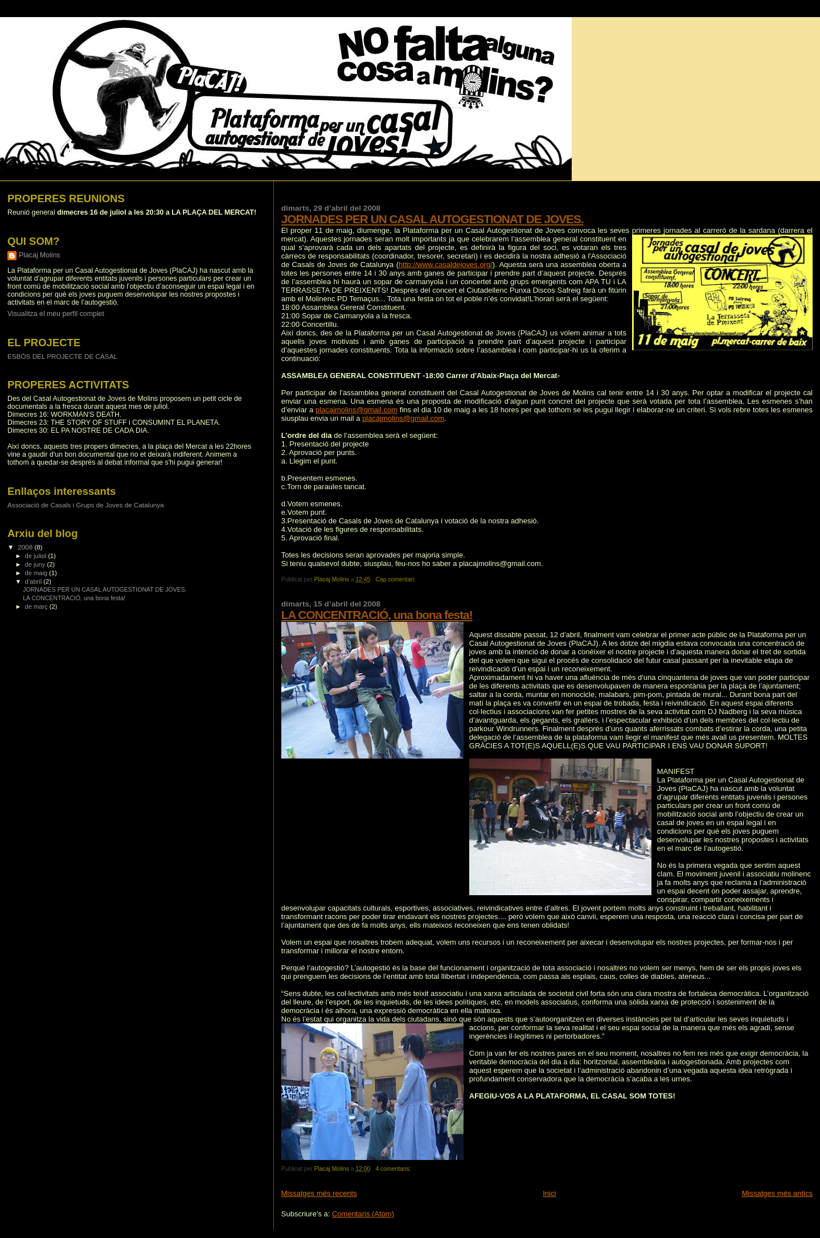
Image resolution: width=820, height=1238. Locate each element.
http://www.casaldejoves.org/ (446, 264)
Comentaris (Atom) (363, 1214)
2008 (26, 547)
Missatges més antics (777, 1193)
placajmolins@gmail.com (356, 409)
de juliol (36, 555)
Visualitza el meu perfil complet (55, 314)
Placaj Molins (39, 255)
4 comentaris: (393, 1169)
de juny (36, 564)
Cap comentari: (396, 579)
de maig (37, 572)
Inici (549, 1193)
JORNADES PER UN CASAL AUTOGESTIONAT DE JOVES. (432, 219)
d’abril (34, 581)
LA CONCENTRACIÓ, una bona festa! (377, 614)
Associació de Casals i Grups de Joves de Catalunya (85, 505)
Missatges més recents (319, 1193)
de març (37, 606)
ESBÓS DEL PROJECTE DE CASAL (62, 356)
